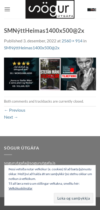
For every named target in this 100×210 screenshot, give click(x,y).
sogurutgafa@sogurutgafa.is (29, 162)
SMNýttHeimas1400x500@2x (31, 47)
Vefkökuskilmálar (21, 188)
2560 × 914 (72, 40)
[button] (7, 9)
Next (11, 116)
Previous (14, 109)
